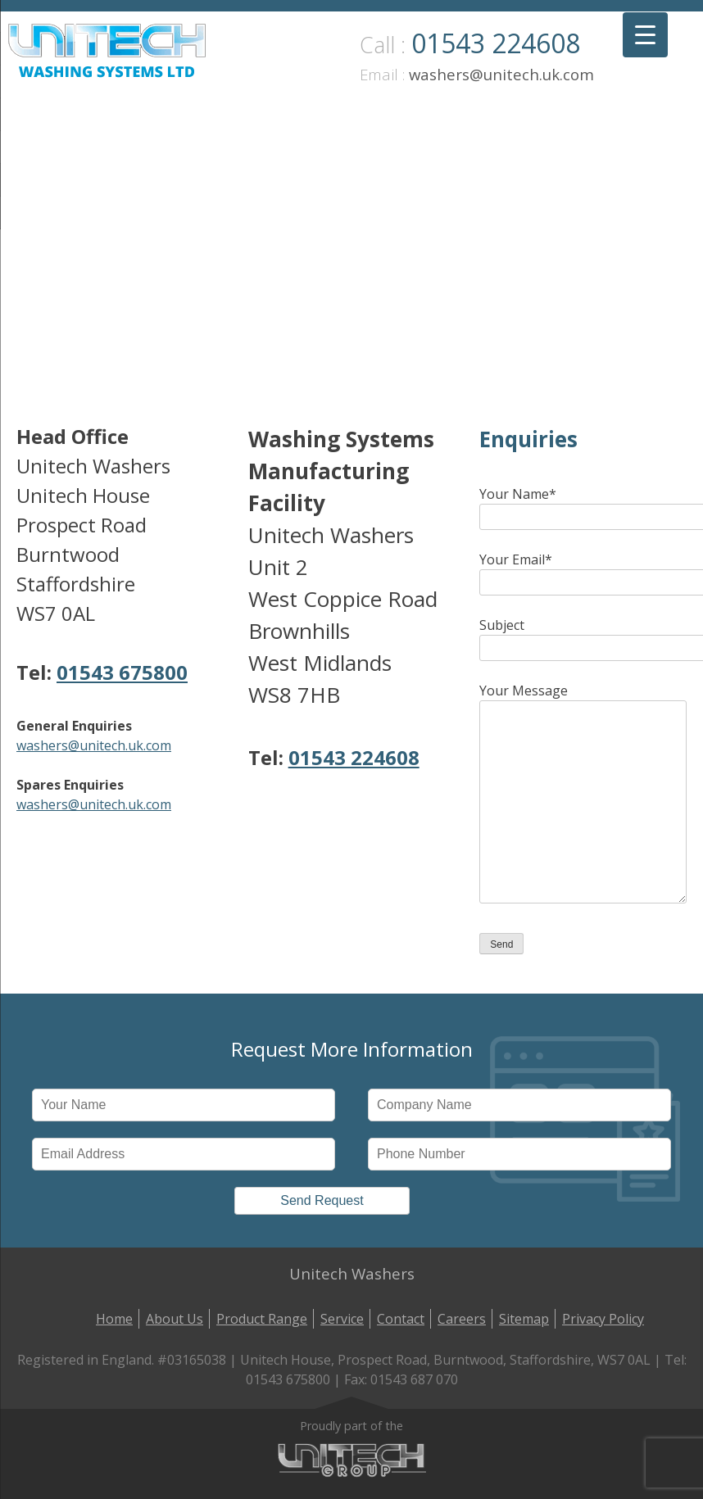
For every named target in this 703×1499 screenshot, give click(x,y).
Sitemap (524, 1319)
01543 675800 (122, 672)
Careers (462, 1319)
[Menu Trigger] (645, 34)
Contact (400, 1319)
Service (342, 1319)
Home (114, 1319)
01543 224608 (495, 43)
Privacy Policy (603, 1319)
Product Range (261, 1319)
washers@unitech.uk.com (501, 74)
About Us (174, 1319)
